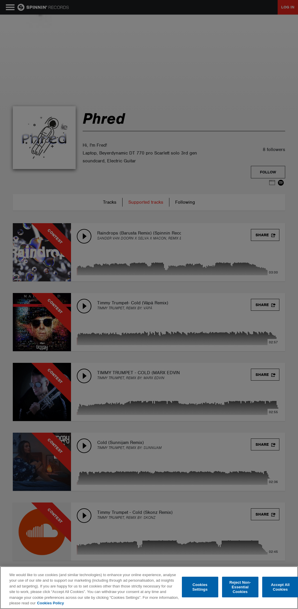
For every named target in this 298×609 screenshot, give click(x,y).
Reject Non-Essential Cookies (240, 587)
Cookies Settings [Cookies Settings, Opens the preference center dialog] (199, 587)
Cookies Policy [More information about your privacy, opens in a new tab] (50, 603)
